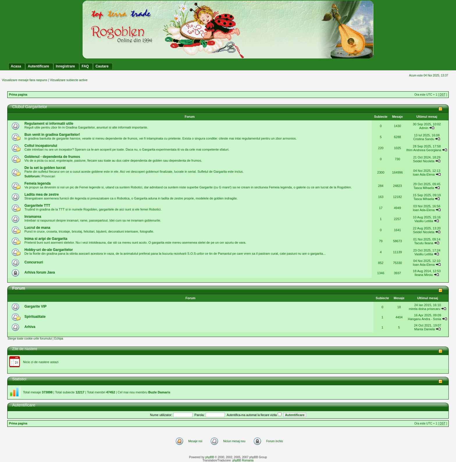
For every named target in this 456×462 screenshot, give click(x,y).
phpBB (209, 457)
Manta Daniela (424, 329)
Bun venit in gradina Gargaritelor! (52, 135)
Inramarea (32, 217)
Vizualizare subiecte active (68, 80)
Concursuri (33, 262)
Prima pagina (18, 94)
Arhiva (29, 327)
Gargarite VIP (35, 306)
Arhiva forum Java (39, 272)
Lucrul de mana (37, 228)
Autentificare (23, 405)
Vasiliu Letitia (423, 221)
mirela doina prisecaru (424, 309)
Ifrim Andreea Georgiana (423, 150)
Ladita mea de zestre (41, 194)
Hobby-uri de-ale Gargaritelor (48, 250)
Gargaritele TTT (37, 206)
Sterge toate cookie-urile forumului (30, 338)
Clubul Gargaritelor (29, 106)
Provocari (48, 176)
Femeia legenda (37, 183)
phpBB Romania (243, 460)
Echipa (58, 338)
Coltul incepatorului (40, 146)
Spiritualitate (35, 317)
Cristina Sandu (423, 139)
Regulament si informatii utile (48, 124)
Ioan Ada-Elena (423, 174)
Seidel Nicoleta (423, 161)
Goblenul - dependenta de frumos (52, 157)
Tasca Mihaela (424, 188)
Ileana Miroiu (424, 275)
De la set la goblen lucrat (44, 168)
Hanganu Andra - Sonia (424, 319)
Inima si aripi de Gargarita (45, 239)
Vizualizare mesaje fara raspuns (24, 80)
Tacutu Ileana (423, 243)
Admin (423, 128)
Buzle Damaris (159, 392)
